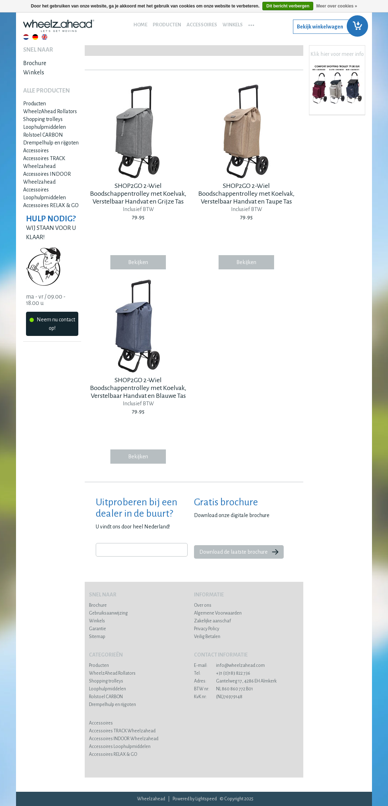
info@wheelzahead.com (229, 665)
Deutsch (35, 37)
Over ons (202, 605)
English (44, 37)
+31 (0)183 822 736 (222, 673)
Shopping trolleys (43, 119)
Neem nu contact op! (52, 324)
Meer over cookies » (336, 6)
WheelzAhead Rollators (50, 111)
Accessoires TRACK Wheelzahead (122, 730)
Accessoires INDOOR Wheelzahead (123, 738)
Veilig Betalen (207, 636)
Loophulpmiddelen (44, 127)
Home (140, 24)
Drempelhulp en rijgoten (51, 143)
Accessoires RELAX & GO (51, 205)
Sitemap (97, 636)
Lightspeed (206, 798)
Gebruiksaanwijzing (108, 613)
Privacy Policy (206, 628)
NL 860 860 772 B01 (223, 688)
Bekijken (138, 262)
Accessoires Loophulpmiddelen (120, 746)
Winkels (232, 24)
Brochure (34, 63)
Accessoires (202, 24)
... (251, 22)
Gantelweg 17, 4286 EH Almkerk (235, 681)
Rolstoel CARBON (43, 135)
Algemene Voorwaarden (218, 613)
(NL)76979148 (218, 696)
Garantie (97, 628)
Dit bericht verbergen (287, 6)
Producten (167, 24)
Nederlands (26, 37)
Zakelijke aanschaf (212, 620)
